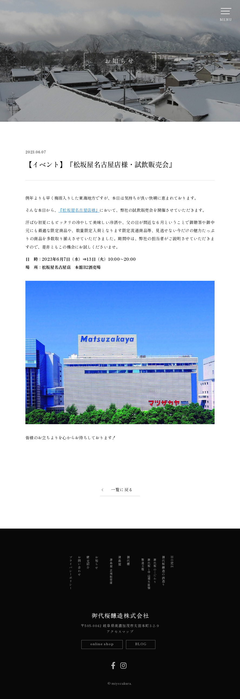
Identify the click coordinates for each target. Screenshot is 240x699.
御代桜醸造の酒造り (163, 571)
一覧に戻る (122, 489)
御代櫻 (128, 561)
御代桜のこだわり (155, 570)
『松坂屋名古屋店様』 (78, 210)
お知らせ (97, 562)
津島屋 (120, 561)
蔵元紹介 (88, 562)
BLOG (140, 643)
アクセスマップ (120, 631)
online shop (102, 643)
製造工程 (143, 564)
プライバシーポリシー (71, 573)
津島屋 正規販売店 (111, 571)
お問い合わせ (79, 566)
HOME (172, 562)
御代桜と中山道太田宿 (149, 573)
